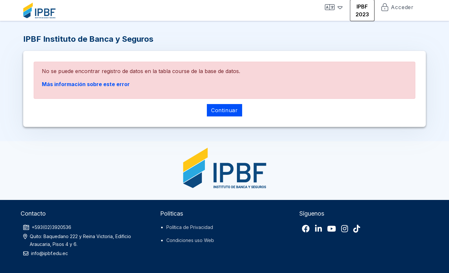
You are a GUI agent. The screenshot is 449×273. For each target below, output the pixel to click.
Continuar (224, 110)
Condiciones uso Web (190, 240)
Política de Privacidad (189, 227)
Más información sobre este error (86, 84)
